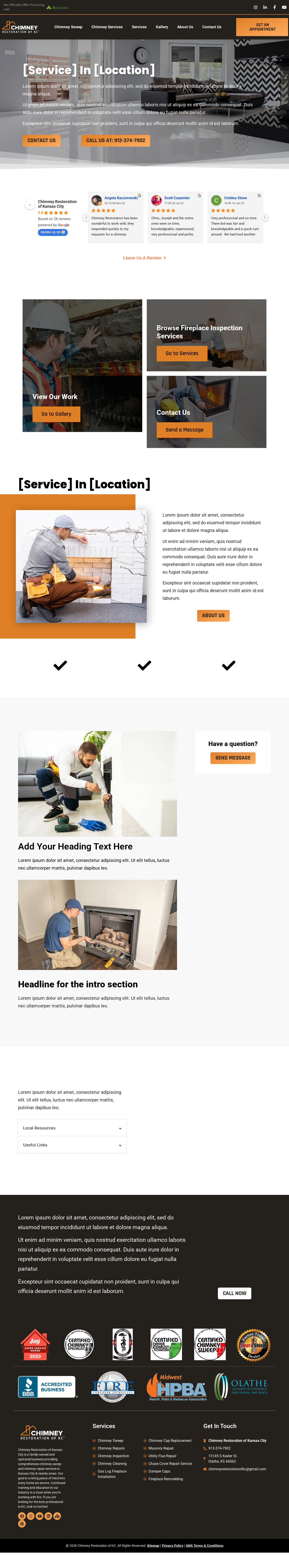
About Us (185, 27)
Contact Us (211, 27)
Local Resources (39, 1130)
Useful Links (35, 1147)
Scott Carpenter (177, 198)
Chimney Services (107, 27)
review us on (53, 232)
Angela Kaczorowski (121, 198)
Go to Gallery (58, 431)
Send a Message (186, 431)
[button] (72, 1130)
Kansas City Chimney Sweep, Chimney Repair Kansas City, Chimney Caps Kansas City (236, 1496)
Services (139, 27)
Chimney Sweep (68, 27)
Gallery (162, 27)
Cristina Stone (235, 198)
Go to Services (183, 353)
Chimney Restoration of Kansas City (57, 204)
